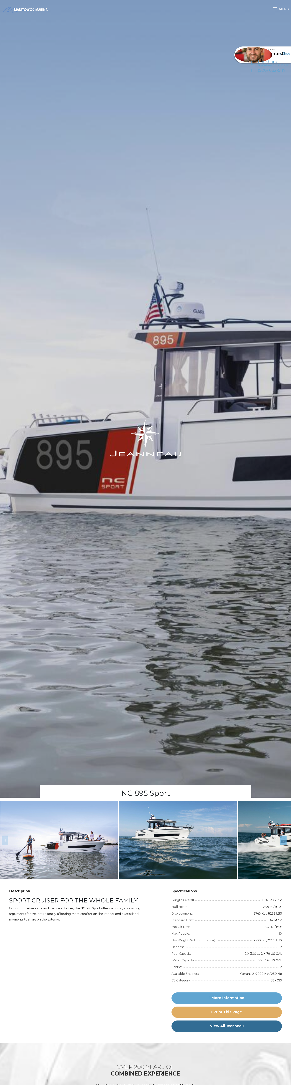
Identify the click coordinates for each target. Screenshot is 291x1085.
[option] (59, 840)
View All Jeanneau (227, 1026)
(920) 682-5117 (264, 74)
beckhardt (266, 67)
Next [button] (282, 840)
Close (285, 53)
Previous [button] (4, 840)
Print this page (226, 1012)
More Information (226, 998)
